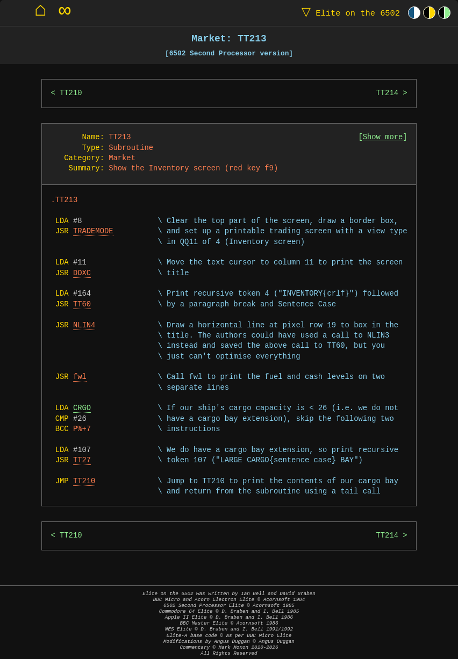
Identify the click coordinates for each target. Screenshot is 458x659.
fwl (80, 377)
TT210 (71, 93)
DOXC (82, 273)
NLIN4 (84, 325)
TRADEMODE (93, 231)
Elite (348, 12)
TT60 (82, 304)
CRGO (82, 408)
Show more (383, 137)
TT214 (387, 93)
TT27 (82, 460)
